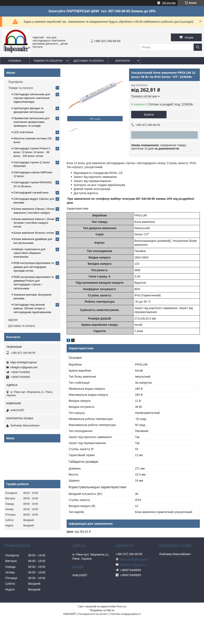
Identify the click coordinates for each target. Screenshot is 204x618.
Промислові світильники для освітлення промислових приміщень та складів (31, 122)
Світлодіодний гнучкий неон (31, 192)
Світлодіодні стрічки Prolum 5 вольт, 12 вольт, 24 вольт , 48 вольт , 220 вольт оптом (32, 152)
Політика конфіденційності (125, 614)
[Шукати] (198, 47)
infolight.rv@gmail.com (24, 367)
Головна (14, 60)
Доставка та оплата (88, 60)
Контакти (123, 60)
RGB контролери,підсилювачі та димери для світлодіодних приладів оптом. (34, 266)
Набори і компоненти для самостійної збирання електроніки (29, 253)
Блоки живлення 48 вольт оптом (34, 232)
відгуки (13, 319)
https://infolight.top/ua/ (23, 362)
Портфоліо (15, 82)
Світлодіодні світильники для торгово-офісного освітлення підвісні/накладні (32, 98)
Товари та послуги (48, 60)
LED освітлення (23, 132)
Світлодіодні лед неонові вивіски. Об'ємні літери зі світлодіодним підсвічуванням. (33, 308)
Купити (149, 114)
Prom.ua (121, 606)
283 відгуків (168, 2)
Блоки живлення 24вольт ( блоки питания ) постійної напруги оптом (34, 222)
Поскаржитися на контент (93, 614)
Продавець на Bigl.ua (102, 610)
